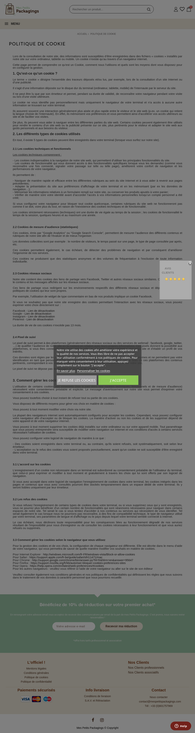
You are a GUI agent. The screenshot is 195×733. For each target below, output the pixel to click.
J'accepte (118, 380)
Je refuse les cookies (77, 380)
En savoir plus (66, 371)
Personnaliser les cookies (93, 371)
